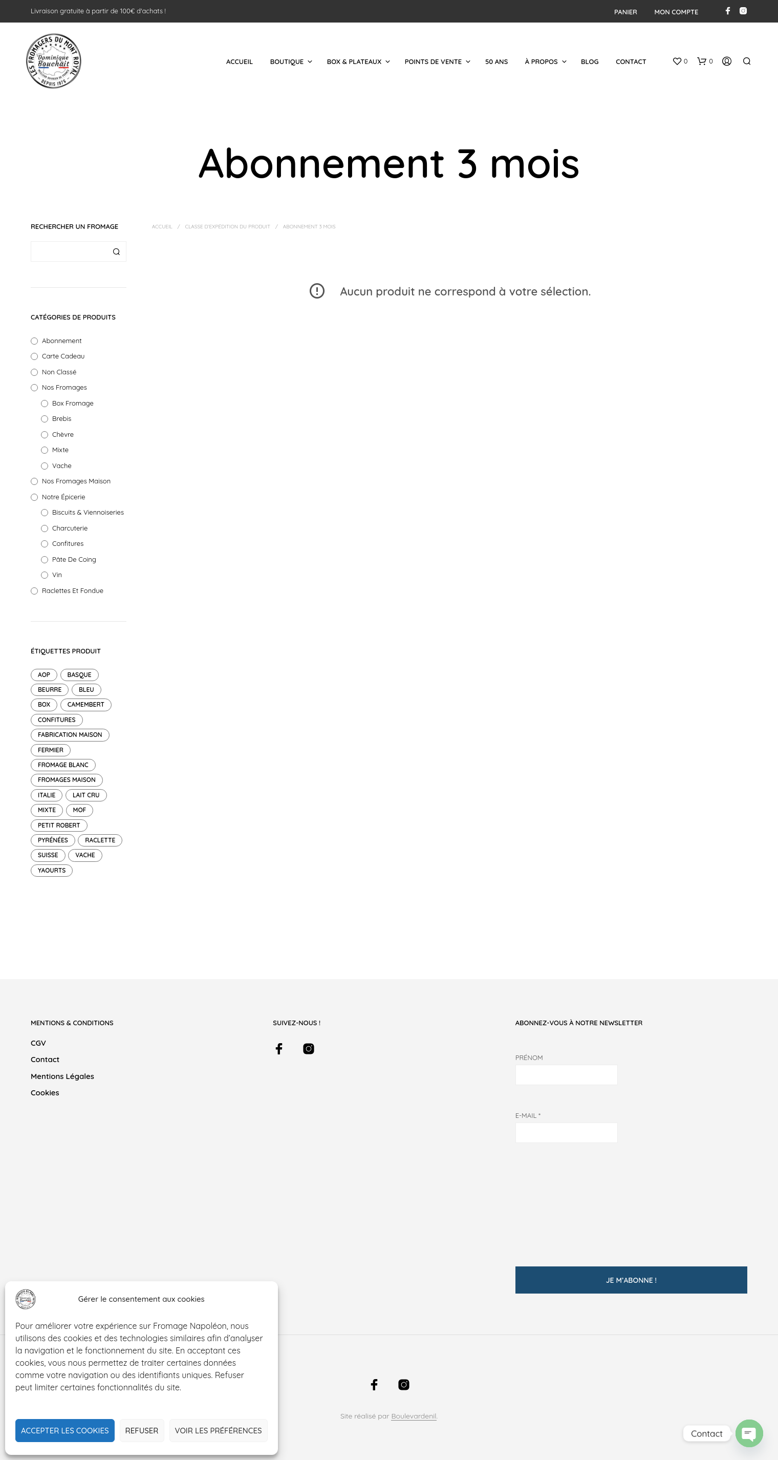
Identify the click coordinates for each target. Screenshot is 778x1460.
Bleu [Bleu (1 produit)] (86, 689)
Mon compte (677, 12)
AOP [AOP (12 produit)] (44, 675)
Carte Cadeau (63, 356)
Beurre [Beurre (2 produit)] (49, 689)
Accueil (239, 61)
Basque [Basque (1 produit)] (80, 675)
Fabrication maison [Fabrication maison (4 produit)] (70, 734)
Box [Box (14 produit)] (44, 704)
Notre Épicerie (63, 497)
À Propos (541, 61)
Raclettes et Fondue (72, 590)
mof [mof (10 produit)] (80, 810)
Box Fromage (73, 403)
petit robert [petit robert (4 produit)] (59, 825)
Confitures (67, 543)
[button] (680, 61)
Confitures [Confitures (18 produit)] (57, 720)
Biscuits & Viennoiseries (88, 512)
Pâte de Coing (74, 559)
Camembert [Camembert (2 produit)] (86, 704)
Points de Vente (433, 61)
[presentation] (557, 1199)
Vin (57, 574)
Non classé (59, 372)
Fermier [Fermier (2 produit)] (50, 750)
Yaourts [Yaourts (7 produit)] (52, 870)
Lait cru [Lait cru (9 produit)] (86, 795)
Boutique (287, 61)
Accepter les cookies (65, 1430)
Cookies (45, 1092)
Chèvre (63, 434)
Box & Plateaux (354, 61)
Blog (590, 61)
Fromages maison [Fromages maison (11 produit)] (67, 780)
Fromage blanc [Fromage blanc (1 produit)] (63, 765)
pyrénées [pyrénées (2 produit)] (53, 840)
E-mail (528, 1115)
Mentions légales (62, 1076)
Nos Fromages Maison (76, 481)
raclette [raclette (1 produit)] (100, 840)
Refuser (142, 1430)
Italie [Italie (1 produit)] (46, 795)
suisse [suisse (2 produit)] (48, 855)
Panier (625, 12)
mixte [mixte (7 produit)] (47, 810)
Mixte (60, 450)
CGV (38, 1043)
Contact (631, 61)
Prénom (529, 1057)
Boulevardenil (413, 1416)
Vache (62, 465)
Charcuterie (70, 528)
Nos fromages (64, 387)
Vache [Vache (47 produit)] (85, 855)
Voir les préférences (218, 1430)
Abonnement (62, 340)
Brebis (61, 418)
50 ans (496, 61)
